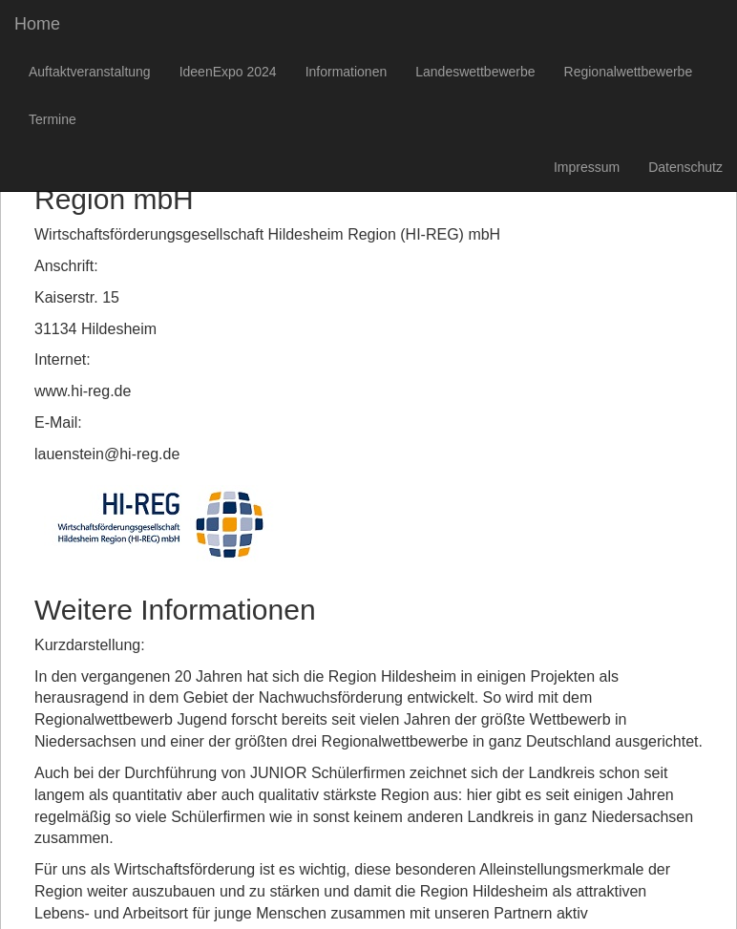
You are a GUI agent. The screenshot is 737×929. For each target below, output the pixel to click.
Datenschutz (685, 167)
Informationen (346, 71)
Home (37, 23)
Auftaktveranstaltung (90, 71)
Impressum (587, 167)
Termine (52, 119)
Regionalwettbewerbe (628, 71)
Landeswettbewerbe (475, 71)
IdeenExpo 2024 (228, 71)
